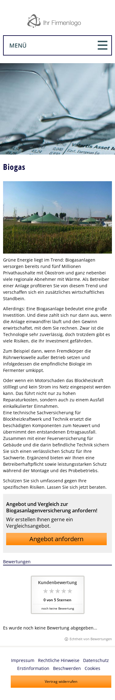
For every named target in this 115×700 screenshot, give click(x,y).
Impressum (22, 660)
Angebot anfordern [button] (56, 539)
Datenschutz (96, 660)
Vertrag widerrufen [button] (61, 681)
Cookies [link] (92, 668)
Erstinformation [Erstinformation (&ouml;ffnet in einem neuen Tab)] (33, 668)
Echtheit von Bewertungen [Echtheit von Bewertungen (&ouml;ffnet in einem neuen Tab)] (91, 639)
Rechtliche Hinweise (58, 660)
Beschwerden (67, 668)
